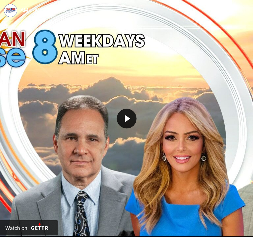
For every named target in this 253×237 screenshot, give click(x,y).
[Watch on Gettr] (29, 227)
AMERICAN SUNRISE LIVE (50, 10)
